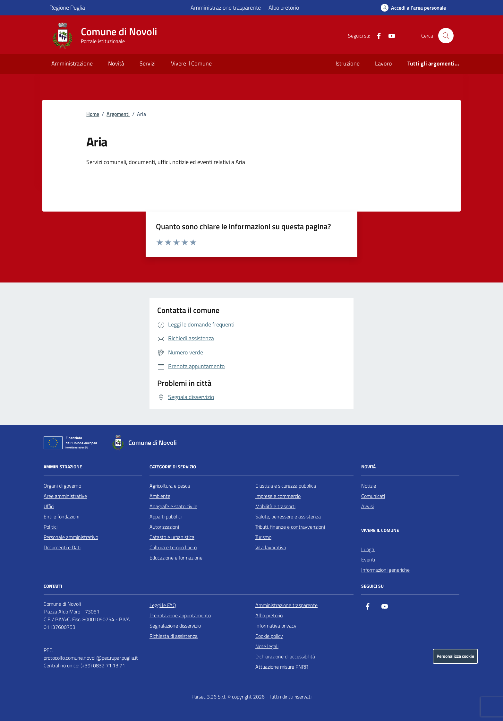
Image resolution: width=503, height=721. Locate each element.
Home (92, 114)
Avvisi (367, 506)
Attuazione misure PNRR (281, 667)
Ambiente (159, 496)
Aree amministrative (65, 496)
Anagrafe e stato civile (173, 506)
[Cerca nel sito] (446, 35)
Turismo (263, 537)
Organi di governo (62, 486)
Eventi (368, 559)
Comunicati (373, 496)
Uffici (49, 506)
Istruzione (348, 63)
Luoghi (368, 549)
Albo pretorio (284, 7)
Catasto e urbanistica (171, 537)
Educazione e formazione (175, 557)
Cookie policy (269, 636)
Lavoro (383, 63)
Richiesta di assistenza (173, 636)
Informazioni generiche (385, 570)
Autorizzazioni (164, 527)
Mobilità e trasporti (275, 506)
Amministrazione (72, 63)
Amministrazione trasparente (226, 7)
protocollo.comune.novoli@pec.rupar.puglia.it (91, 658)
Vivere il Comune (191, 63)
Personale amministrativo (71, 537)
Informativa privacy (275, 626)
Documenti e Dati (62, 547)
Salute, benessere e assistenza (288, 516)
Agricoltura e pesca (169, 486)
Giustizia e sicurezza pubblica (285, 486)
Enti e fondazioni (61, 516)
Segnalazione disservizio (175, 626)
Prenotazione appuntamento (180, 615)
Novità (116, 63)
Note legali (266, 646)
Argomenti (118, 114)
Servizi (148, 63)
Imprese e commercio (278, 496)
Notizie (368, 486)
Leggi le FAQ (162, 605)
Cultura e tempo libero (173, 547)
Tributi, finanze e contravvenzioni (290, 527)
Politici (50, 527)
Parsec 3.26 (204, 696)
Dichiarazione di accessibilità (285, 656)
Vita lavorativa (270, 547)
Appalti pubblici (165, 516)
